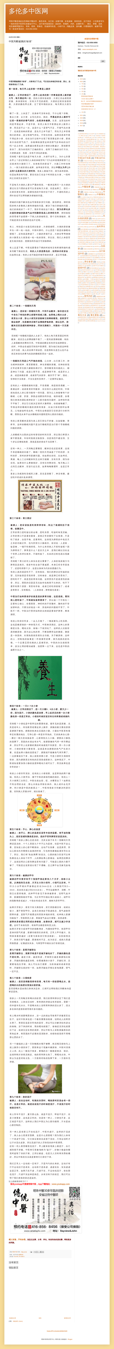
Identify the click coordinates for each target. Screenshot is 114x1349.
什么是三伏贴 (90, 199)
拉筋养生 (97, 246)
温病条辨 (89, 292)
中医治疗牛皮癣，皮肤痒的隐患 (87, 155)
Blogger (70, 1339)
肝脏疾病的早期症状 (87, 96)
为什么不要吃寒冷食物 (95, 197)
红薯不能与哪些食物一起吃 (84, 231)
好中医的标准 (94, 222)
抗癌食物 (100, 236)
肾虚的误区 (95, 255)
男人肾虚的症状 (91, 238)
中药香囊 (84, 182)
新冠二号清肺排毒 (92, 300)
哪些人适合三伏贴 (90, 275)
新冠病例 (80, 305)
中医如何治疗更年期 (94, 148)
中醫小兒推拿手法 (85, 184)
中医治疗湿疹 (102, 166)
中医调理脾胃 (100, 175)
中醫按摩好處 (97, 187)
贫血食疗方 (90, 257)
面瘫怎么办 (98, 271)
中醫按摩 (86, 187)
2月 (82, 94)
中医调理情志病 (91, 175)
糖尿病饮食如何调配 (86, 319)
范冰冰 (91, 271)
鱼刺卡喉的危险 (88, 259)
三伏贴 (98, 137)
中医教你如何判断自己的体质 (91, 177)
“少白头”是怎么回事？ (87, 99)
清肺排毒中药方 (90, 286)
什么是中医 (98, 199)
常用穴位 (93, 284)
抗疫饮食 (94, 236)
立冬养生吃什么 (98, 213)
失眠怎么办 (80, 212)
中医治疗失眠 (84, 158)
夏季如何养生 (81, 277)
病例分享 (97, 279)
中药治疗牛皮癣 (101, 179)
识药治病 (103, 240)
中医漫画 (103, 177)
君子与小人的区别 (82, 234)
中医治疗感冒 (82, 170)
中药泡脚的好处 (83, 181)
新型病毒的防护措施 (87, 311)
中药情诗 (96, 182)
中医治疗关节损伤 (88, 160)
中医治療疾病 (82, 173)
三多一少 (98, 139)
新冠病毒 (86, 305)
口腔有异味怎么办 (90, 141)
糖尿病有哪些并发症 (94, 317)
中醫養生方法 (91, 194)
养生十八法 (97, 259)
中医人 (93, 143)
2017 (81, 125)
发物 (86, 210)
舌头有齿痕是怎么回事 (93, 233)
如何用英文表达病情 (88, 224)
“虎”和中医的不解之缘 (87, 106)
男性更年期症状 (101, 238)
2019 (81, 120)
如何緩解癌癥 (93, 229)
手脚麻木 (100, 202)
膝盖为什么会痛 (100, 312)
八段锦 (97, 135)
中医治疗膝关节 (101, 170)
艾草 (102, 233)
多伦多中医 (96, 220)
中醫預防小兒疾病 (88, 192)
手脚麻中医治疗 (92, 202)
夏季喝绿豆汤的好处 (98, 277)
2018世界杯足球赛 (82, 133)
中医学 (87, 152)
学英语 (81, 246)
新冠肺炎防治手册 (87, 303)
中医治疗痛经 (82, 168)
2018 (81, 123)
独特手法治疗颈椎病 (98, 265)
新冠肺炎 (97, 301)
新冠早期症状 (81, 301)
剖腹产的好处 (95, 273)
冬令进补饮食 (86, 206)
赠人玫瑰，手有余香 (17, 1240)
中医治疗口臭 (102, 152)
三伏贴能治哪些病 (90, 139)
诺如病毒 (81, 281)
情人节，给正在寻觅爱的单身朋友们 (91, 101)
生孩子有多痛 (88, 212)
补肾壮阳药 (82, 257)
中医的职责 (91, 173)
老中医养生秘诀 (82, 233)
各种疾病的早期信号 (86, 220)
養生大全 (82, 315)
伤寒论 (94, 218)
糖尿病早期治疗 (83, 317)
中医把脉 (96, 150)
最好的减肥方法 (87, 290)
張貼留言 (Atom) (18, 1321)
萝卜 (100, 293)
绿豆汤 (97, 286)
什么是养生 (87, 200)
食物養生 (88, 273)
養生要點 (94, 315)
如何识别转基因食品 (100, 224)
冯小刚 (99, 206)
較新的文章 (12, 1318)
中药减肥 (90, 182)
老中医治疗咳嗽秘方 (98, 231)
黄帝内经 (88, 296)
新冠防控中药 (90, 301)
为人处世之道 (84, 197)
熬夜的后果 (91, 312)
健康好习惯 (85, 282)
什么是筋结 (94, 200)
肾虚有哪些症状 (86, 255)
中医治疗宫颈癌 (82, 164)
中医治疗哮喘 (91, 164)
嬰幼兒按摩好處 (91, 320)
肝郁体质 (81, 240)
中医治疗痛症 (91, 168)
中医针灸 (81, 152)
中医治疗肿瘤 (92, 162)
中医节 (84, 150)
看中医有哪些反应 (94, 268)
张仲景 (90, 234)
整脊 (104, 315)
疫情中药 (82, 268)
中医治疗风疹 (100, 155)
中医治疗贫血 (100, 162)
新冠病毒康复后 (100, 307)
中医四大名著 (98, 144)
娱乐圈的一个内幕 (88, 279)
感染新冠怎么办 (82, 300)
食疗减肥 (81, 273)
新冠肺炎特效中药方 (99, 303)
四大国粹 (101, 210)
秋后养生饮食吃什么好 (88, 270)
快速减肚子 (80, 236)
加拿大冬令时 (85, 208)
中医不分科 (99, 143)
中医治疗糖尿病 (94, 171)
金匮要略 (96, 257)
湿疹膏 (94, 292)
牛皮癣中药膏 (93, 204)
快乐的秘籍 (101, 234)
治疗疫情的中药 (93, 251)
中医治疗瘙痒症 (92, 170)
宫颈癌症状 (93, 263)
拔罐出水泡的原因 (88, 249)
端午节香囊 (83, 312)
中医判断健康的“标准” (87, 104)
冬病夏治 (94, 206)
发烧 (90, 210)
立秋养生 (99, 216)
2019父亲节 (91, 133)
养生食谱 (88, 262)
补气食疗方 (102, 255)
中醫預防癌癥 (98, 192)
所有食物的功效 (89, 246)
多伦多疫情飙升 (85, 222)
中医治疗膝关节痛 (83, 171)
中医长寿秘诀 (86, 146)
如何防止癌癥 (83, 226)
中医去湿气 (90, 144)
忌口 (95, 234)
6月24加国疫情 (100, 133)
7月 (82, 84)
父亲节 (86, 204)
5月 (82, 86)
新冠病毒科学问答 (89, 307)
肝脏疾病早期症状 (90, 240)
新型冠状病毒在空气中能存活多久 (86, 309)
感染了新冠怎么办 (99, 298)
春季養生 (89, 265)
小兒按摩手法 (86, 143)
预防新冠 (98, 281)
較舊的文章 (67, 1318)
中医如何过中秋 (83, 148)
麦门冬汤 (103, 244)
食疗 (104, 271)
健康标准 (20, 1254)
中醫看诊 (94, 189)
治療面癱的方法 (92, 254)
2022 (81, 81)
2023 (81, 79)
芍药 (98, 240)
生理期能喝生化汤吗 (99, 212)
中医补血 (98, 173)
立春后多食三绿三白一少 (88, 109)
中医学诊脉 (94, 152)
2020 (81, 118)
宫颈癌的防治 (85, 263)
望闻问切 (81, 286)
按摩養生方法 (81, 265)
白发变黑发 (81, 213)
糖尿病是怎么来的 (97, 319)
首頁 (40, 1318)
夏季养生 (89, 277)
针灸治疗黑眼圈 (82, 244)
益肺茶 (103, 279)
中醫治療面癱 (95, 184)
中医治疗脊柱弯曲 (100, 164)
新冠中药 (101, 300)
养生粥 (98, 262)
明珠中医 (96, 249)
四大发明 (95, 210)
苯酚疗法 (85, 271)
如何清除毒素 (84, 229)
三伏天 (93, 137)
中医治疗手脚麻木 (92, 154)
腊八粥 (95, 293)
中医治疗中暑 (82, 154)
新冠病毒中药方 (95, 305)
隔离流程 (96, 311)
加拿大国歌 (94, 208)
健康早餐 (92, 282)
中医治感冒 (102, 171)
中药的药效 (91, 181)
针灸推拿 (90, 244)
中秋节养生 (82, 179)
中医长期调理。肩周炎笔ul (98, 146)
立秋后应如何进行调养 (89, 216)
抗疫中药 (87, 236)
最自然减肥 (96, 290)
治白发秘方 (84, 251)
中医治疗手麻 (102, 154)
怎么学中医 (101, 263)
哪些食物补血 (100, 275)
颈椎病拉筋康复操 (93, 288)
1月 (82, 112)
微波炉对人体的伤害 (87, 298)
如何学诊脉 (92, 226)
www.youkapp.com (61, 1184)
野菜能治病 (84, 288)
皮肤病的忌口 (89, 213)
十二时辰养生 (86, 137)
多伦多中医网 (28, 11)
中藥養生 (101, 194)
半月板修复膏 (101, 208)
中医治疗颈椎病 (93, 166)
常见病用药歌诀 (85, 284)
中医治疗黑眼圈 (101, 168)
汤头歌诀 (101, 229)
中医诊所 (103, 150)
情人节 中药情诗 (101, 284)
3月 (82, 91)
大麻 (97, 141)
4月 (82, 89)
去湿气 (81, 210)
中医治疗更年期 (98, 160)
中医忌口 (90, 150)
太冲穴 (100, 200)
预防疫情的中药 (90, 281)
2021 (81, 115)
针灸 (91, 242)
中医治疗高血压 (83, 166)
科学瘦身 (97, 270)
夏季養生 (80, 279)
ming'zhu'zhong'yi (101, 320)
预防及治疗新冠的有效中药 (87, 70)
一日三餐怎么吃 (82, 135)
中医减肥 (80, 177)
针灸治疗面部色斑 (99, 242)
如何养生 (101, 226)
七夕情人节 (90, 135)
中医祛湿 (83, 175)
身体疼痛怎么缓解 (83, 242)
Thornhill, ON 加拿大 (19, 1256)
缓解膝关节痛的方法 (87, 293)
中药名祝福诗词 (91, 179)
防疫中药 (96, 244)
